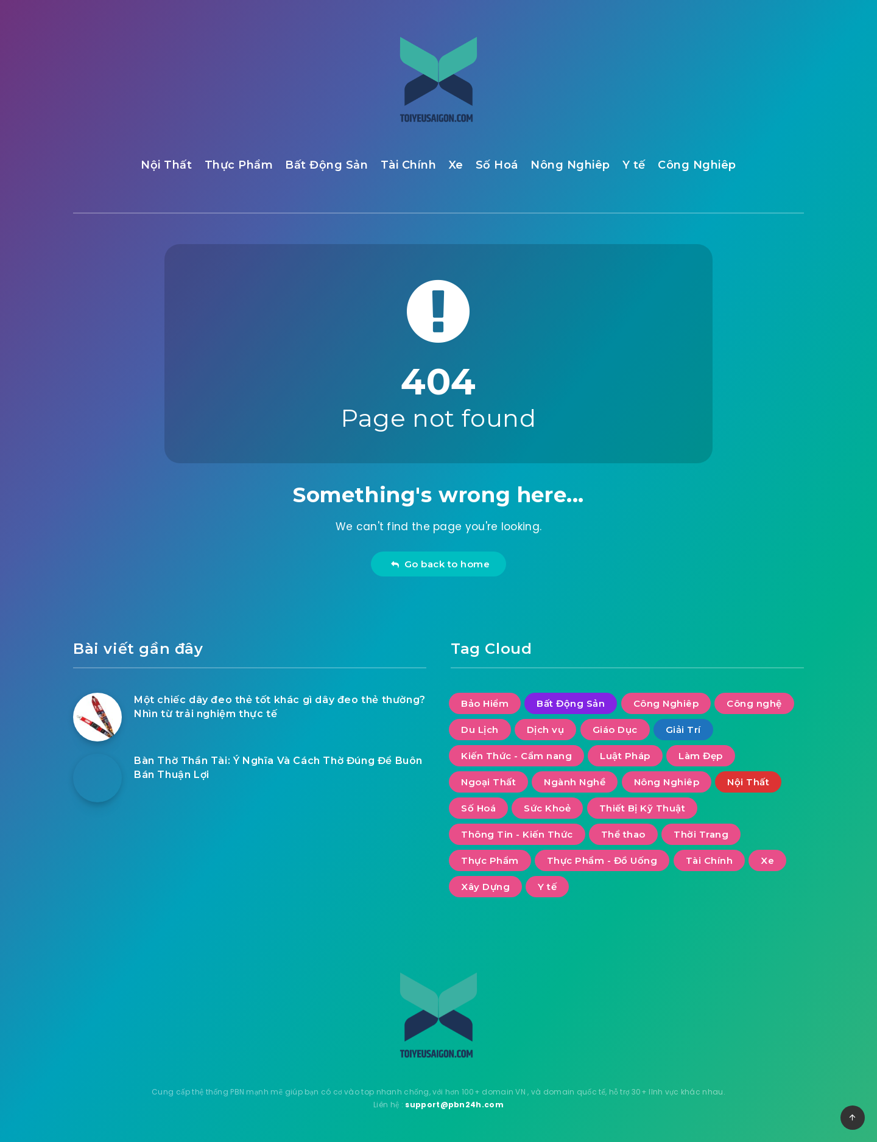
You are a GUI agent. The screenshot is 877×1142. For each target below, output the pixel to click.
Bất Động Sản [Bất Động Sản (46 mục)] (571, 703)
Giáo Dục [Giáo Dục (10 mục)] (615, 729)
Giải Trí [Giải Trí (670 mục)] (683, 729)
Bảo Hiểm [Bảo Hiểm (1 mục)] (485, 703)
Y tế (634, 165)
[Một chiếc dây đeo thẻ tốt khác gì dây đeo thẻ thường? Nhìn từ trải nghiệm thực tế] (97, 717)
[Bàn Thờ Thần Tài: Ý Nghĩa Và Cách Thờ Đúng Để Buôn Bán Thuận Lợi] (97, 778)
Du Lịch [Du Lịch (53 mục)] (480, 729)
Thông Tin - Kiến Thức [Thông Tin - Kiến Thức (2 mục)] (517, 834)
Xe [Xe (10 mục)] (767, 860)
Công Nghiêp (697, 165)
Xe (456, 165)
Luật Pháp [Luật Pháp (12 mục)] (625, 756)
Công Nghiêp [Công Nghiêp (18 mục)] (666, 703)
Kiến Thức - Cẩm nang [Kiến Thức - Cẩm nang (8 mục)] (516, 756)
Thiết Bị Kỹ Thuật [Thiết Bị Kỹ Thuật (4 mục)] (642, 808)
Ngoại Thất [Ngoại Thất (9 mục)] (488, 782)
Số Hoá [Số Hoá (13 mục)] (478, 808)
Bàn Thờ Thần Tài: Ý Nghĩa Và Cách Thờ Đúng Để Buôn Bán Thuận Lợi (278, 767)
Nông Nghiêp (570, 165)
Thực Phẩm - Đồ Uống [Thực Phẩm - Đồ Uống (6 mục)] (602, 860)
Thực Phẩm (239, 165)
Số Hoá (497, 165)
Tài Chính (409, 165)
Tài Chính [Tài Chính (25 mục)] (709, 860)
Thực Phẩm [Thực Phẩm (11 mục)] (490, 860)
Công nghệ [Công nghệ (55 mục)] (754, 703)
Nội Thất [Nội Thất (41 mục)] (748, 782)
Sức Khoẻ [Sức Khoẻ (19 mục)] (547, 808)
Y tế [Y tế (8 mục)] (547, 886)
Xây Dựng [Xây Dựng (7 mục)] (485, 886)
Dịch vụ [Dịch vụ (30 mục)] (546, 729)
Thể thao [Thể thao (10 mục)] (623, 834)
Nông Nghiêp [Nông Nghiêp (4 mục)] (667, 782)
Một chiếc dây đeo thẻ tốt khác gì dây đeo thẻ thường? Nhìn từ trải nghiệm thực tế (280, 707)
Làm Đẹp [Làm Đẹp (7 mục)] (700, 756)
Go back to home (440, 564)
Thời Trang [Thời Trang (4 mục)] (701, 834)
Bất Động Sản (326, 165)
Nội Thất (166, 165)
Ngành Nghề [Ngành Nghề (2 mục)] (574, 782)
